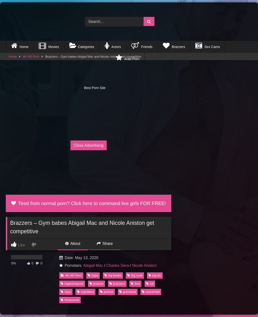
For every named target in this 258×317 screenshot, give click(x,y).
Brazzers (174, 45)
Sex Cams (207, 45)
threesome (70, 300)
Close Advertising (89, 145)
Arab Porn (127, 57)
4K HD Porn (71, 275)
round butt (151, 292)
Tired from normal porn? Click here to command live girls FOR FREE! (88, 203)
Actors (113, 45)
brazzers (117, 283)
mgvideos (85, 292)
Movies (49, 45)
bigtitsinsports (72, 283)
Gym (66, 292)
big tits (154, 275)
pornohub (127, 292)
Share (105, 243)
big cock (134, 275)
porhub (106, 292)
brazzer (96, 283)
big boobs (113, 275)
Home (19, 45)
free (135, 283)
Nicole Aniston (144, 265)
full (150, 283)
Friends (141, 45)
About (72, 243)
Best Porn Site (58, 59)
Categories (81, 45)
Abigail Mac (93, 265)
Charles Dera (117, 265)
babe (93, 275)
